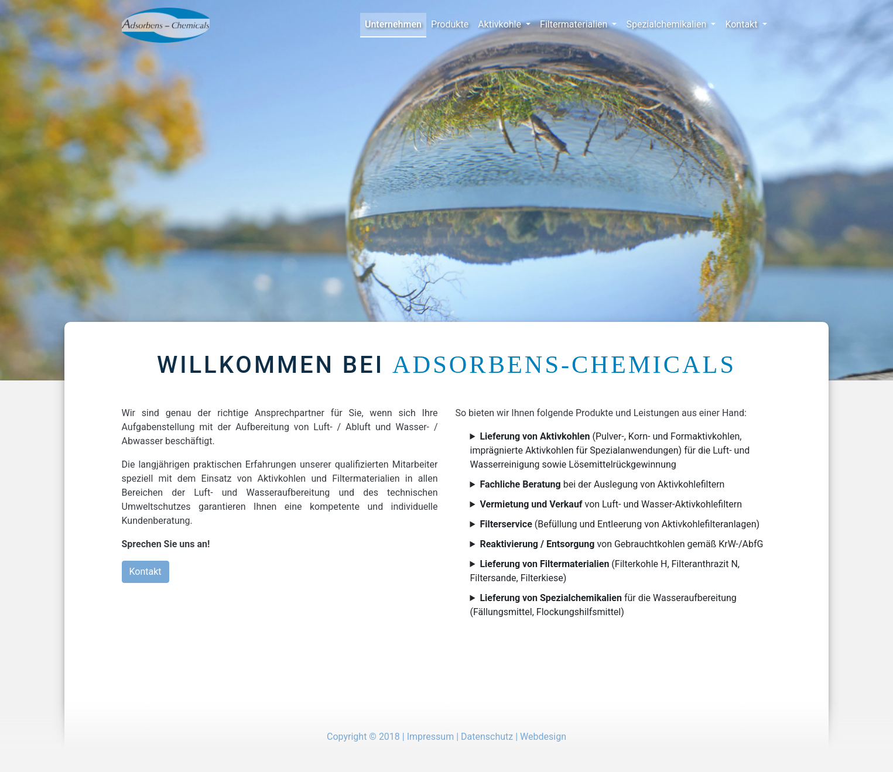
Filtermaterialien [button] (575, 24)
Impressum (430, 736)
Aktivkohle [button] (501, 24)
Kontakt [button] (742, 24)
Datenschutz (487, 736)
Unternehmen (393, 24)
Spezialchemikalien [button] (667, 24)
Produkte (449, 24)
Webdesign (543, 736)
